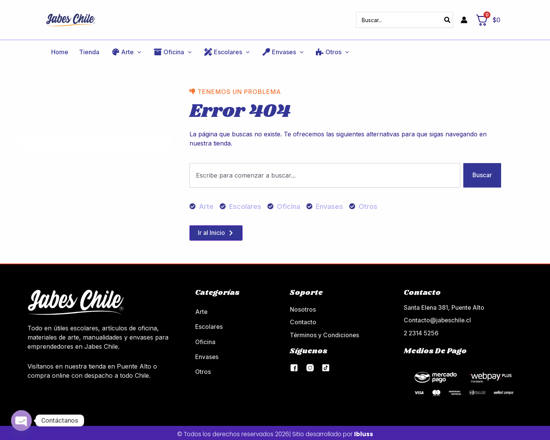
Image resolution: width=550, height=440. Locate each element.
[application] (122, 47)
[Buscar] (448, 17)
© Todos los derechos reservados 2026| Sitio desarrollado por (275, 431)
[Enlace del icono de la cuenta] (464, 17)
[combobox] (324, 171)
